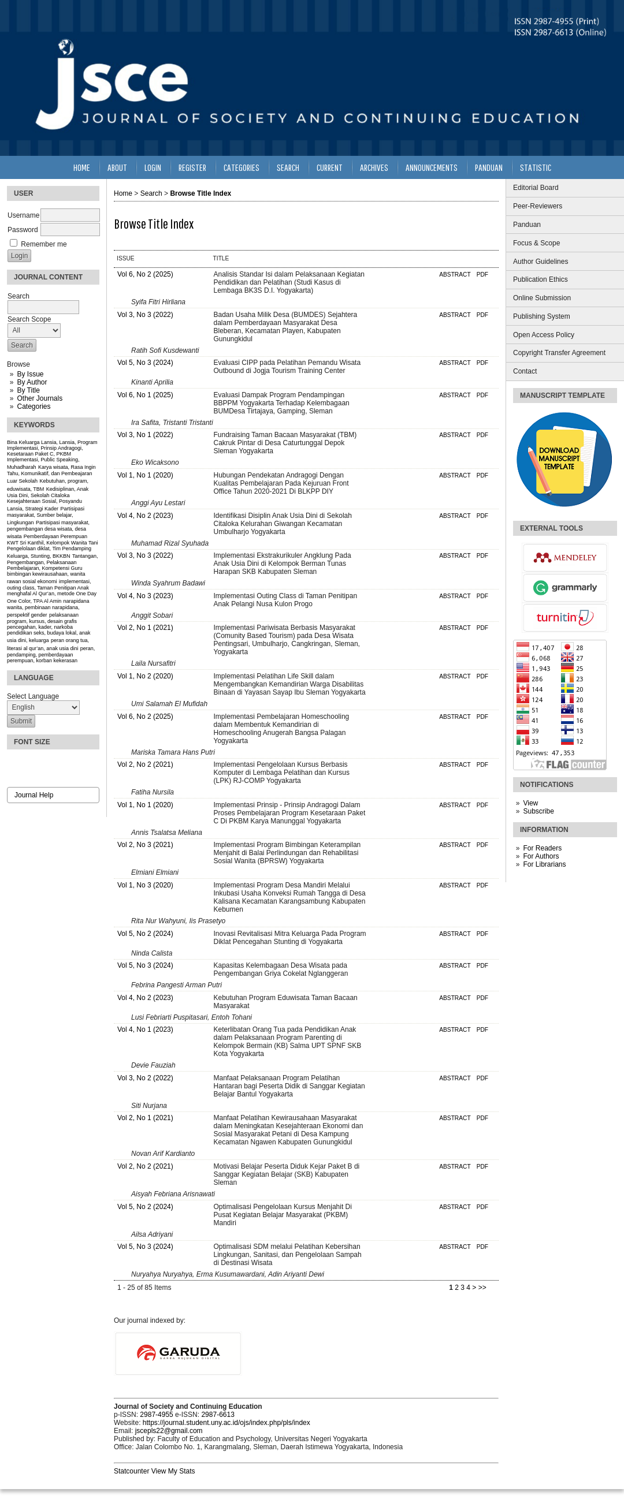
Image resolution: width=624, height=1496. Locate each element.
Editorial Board (536, 188)
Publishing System (541, 316)
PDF (482, 274)
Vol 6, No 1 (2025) (145, 395)
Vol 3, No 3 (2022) (145, 315)
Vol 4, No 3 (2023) (145, 596)
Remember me (43, 244)
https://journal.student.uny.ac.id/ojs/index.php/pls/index (226, 1423)
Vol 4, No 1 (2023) (145, 1029)
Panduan (527, 225)
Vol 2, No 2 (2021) (145, 764)
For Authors (541, 856)
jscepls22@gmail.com (169, 1431)
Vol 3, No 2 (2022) (145, 1078)
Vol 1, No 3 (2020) (145, 885)
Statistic (535, 167)
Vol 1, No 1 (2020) (145, 475)
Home (81, 167)
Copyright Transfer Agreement (559, 353)
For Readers (542, 848)
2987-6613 (217, 1415)
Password (23, 230)
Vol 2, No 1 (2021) (145, 628)
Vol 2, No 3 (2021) (145, 845)
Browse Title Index (200, 193)
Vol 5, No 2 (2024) (145, 934)
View (530, 803)
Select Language (33, 696)
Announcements (432, 167)
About (117, 167)
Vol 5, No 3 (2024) (145, 363)
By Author (32, 382)
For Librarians (544, 864)
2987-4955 (156, 1415)
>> (482, 1288)
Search (288, 167)
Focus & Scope (536, 243)
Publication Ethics (540, 279)
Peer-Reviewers (537, 206)
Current (330, 167)
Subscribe (538, 811)
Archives (374, 167)
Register (192, 167)
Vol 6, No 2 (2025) (145, 274)
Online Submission (542, 298)
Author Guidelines (540, 262)
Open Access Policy (543, 335)
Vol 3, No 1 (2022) (145, 435)
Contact (525, 371)
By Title (28, 390)
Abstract (454, 274)
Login (152, 167)
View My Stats (173, 1471)
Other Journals (39, 398)
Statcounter (131, 1471)
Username (23, 215)
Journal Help (33, 795)
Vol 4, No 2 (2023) (145, 516)
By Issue (30, 374)
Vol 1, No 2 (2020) (145, 676)
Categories (33, 406)
